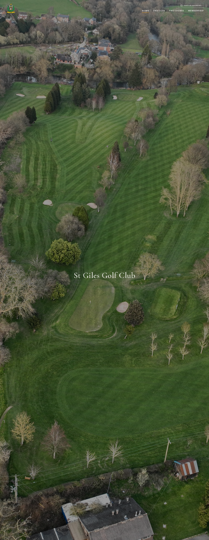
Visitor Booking (190, 5)
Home (145, 10)
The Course (176, 10)
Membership (196, 10)
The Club (159, 10)
